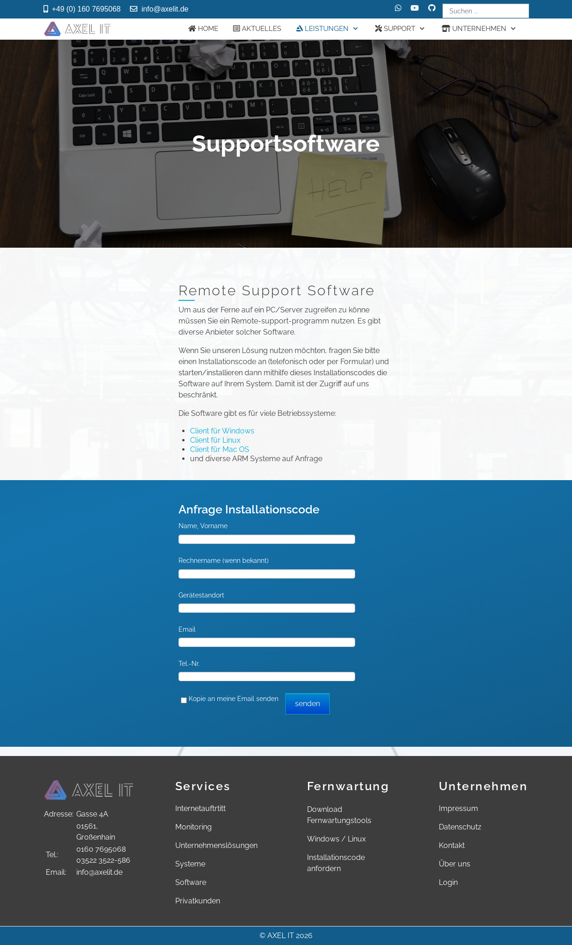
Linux (357, 839)
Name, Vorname (204, 526)
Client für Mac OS (219, 449)
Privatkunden (197, 900)
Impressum (458, 808)
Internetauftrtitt (200, 808)
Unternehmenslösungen (216, 845)
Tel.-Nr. (189, 663)
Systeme (190, 864)
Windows (323, 839)
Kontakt (452, 845)
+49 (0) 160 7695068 (86, 9)
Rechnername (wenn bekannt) (225, 560)
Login (448, 882)
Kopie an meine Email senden (233, 698)
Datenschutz (460, 827)
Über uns (454, 864)
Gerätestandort (201, 595)
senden (307, 703)
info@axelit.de (165, 9)
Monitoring (193, 827)
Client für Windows (222, 431)
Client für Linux (215, 440)
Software (190, 882)
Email (187, 629)
